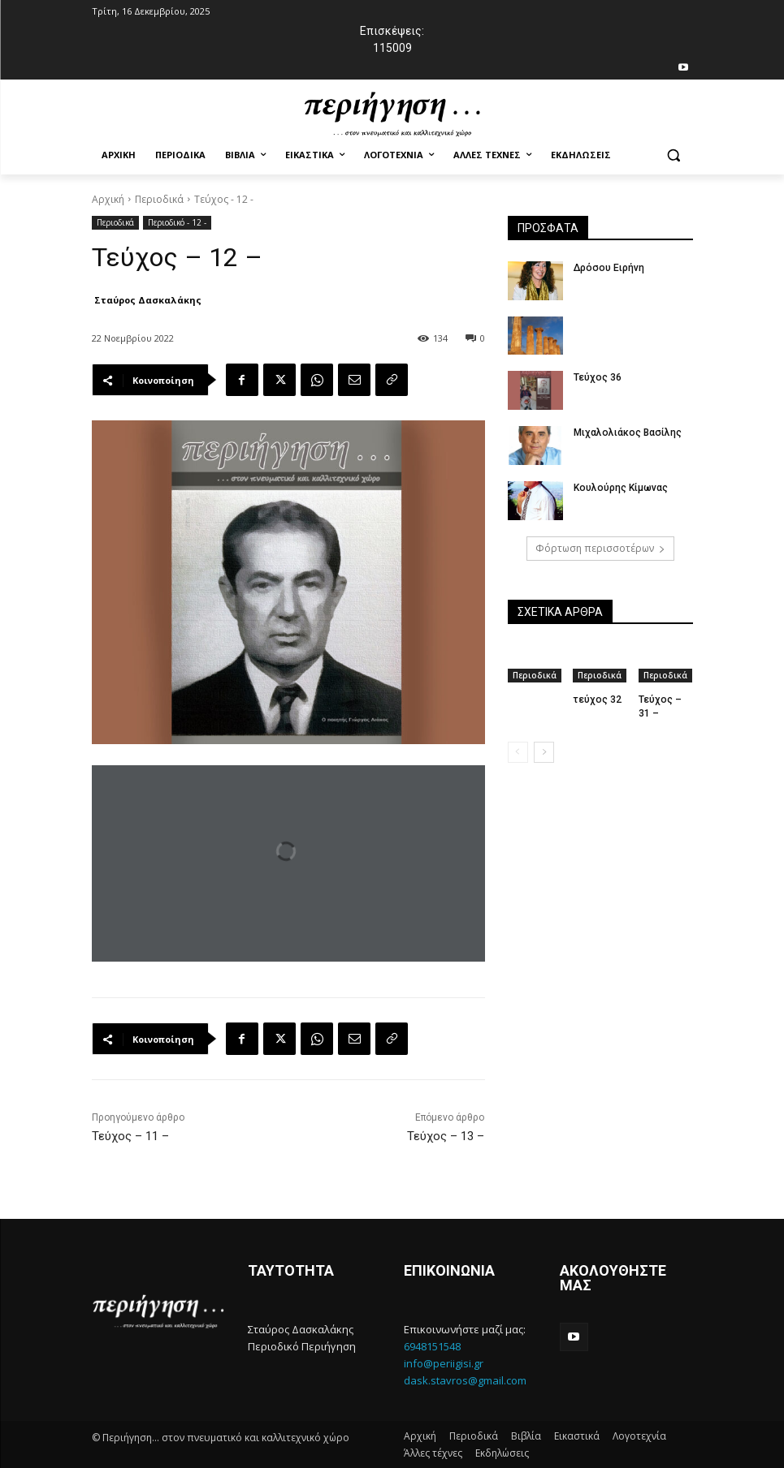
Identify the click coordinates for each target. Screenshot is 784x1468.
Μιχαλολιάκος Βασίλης (627, 432)
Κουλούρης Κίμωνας (620, 487)
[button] (674, 155)
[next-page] (544, 752)
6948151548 (432, 1346)
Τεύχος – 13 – (445, 1136)
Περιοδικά (159, 199)
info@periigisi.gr (443, 1363)
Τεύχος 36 (597, 377)
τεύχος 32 (597, 699)
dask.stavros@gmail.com (465, 1380)
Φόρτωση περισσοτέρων (600, 548)
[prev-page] (518, 752)
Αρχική (108, 199)
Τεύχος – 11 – (130, 1136)
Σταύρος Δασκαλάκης (147, 300)
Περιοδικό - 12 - (177, 223)
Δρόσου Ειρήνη (608, 267)
